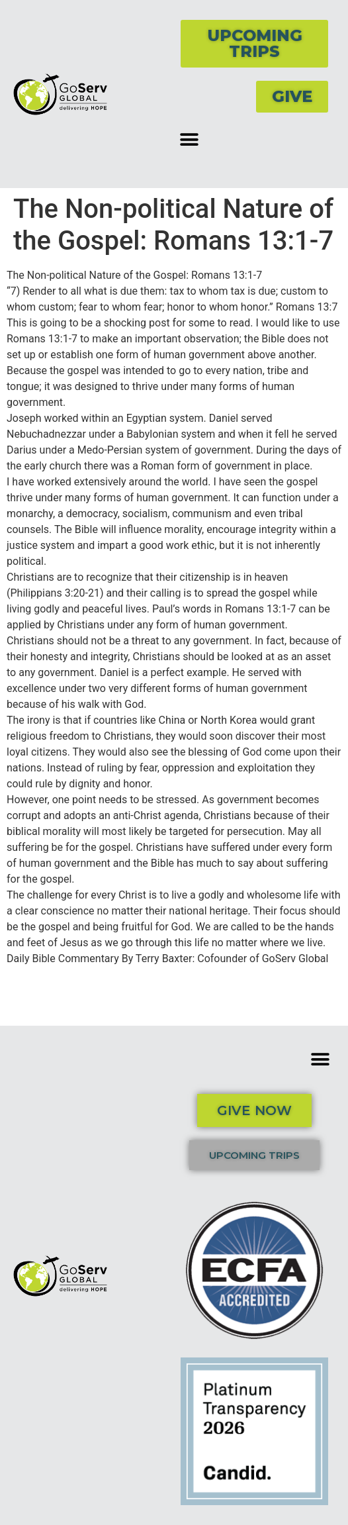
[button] (189, 139)
